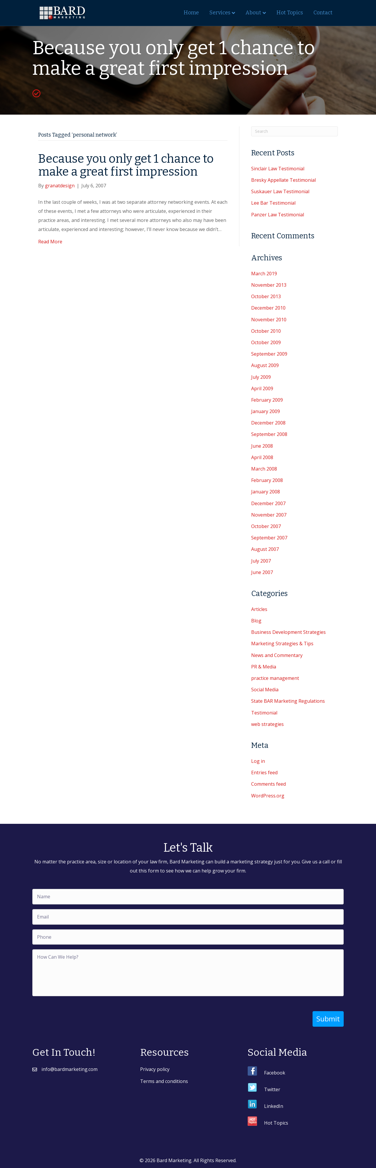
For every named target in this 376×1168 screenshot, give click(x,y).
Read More (50, 241)
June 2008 (262, 446)
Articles (259, 609)
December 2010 (268, 308)
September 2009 (269, 354)
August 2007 (265, 549)
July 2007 (261, 561)
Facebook (274, 1072)
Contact (323, 12)
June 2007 (262, 572)
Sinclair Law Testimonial (277, 168)
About (253, 12)
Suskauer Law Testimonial (280, 191)
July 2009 (261, 377)
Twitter (272, 1089)
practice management (275, 678)
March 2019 (264, 273)
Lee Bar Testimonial (273, 203)
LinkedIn (273, 1106)
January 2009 (265, 411)
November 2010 (268, 319)
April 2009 (262, 388)
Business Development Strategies (288, 632)
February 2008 (267, 480)
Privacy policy (154, 1069)
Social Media (264, 689)
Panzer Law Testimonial (277, 214)
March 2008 (264, 469)
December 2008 (268, 423)
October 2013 (266, 296)
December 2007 (268, 503)
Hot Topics (289, 12)
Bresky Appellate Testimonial (283, 180)
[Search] (294, 131)
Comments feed (268, 784)
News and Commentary (277, 655)
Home (191, 12)
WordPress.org (267, 795)
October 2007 (266, 526)
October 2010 (266, 331)
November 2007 (268, 515)
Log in (258, 761)
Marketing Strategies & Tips (282, 643)
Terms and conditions (164, 1081)
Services (219, 12)
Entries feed (264, 772)
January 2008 (265, 491)
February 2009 (267, 400)
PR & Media (263, 666)
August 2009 (265, 365)
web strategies (267, 724)
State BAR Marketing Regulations (288, 701)
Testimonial (264, 712)
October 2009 (266, 342)
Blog (256, 620)
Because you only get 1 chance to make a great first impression (126, 165)
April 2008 (262, 457)
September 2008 (269, 434)
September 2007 (269, 537)
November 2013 (268, 285)
